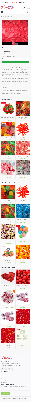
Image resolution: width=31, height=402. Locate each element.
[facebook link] (5, 368)
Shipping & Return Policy (6, 376)
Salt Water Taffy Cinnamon (23, 306)
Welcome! (7, 2)
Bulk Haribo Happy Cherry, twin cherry (8, 118)
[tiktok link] (12, 369)
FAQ (2, 375)
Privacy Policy (4, 382)
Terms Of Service (4, 380)
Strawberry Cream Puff (23, 156)
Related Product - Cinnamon (8, 267)
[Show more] (4, 87)
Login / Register (13, 2)
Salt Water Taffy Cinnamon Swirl (8, 325)
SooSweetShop (15, 398)
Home (2, 16)
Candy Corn (22, 260)
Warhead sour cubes (22, 240)
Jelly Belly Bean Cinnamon (23, 325)
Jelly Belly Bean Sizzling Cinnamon (8, 344)
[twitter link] (2, 368)
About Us (3, 373)
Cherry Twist (23, 137)
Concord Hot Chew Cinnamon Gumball (22, 286)
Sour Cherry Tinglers (22, 175)
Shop (6, 16)
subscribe (5, 393)
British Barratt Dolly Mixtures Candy (8, 241)
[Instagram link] (9, 368)
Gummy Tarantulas (23, 117)
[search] (27, 12)
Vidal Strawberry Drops (8, 175)
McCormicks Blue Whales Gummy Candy (22, 220)
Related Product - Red (7, 99)
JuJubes (8, 200)
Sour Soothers (8, 260)
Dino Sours (8, 156)
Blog (2, 378)
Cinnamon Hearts (8, 285)
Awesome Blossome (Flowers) (8, 137)
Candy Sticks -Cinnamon (22, 344)
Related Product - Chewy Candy (9, 182)
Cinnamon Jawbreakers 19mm (8, 306)
